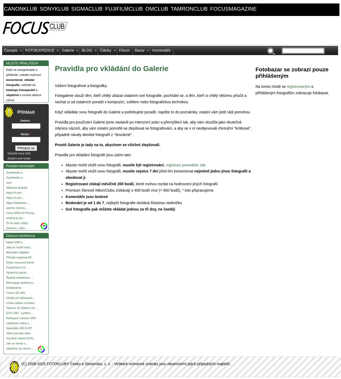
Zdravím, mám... (16, 228)
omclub (156, 9)
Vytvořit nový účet (18, 153)
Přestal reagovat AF (19, 257)
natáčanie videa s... (18, 323)
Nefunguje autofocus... (20, 282)
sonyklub (54, 9)
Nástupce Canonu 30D (21, 318)
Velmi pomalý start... (19, 333)
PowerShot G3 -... (17, 267)
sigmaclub (87, 9)
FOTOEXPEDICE (41, 51)
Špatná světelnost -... (20, 277)
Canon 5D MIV (15, 292)
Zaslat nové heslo (18, 158)
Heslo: (26, 134)
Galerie (69, 51)
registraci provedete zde (186, 165)
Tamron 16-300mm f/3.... (22, 308)
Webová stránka (16, 187)
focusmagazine (233, 9)
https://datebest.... (17, 202)
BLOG (88, 51)
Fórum (124, 50)
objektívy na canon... (19, 348)
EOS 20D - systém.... (20, 313)
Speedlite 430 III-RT (19, 328)
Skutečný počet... (17, 272)
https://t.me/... (15, 192)
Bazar (141, 51)
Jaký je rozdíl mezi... (19, 247)
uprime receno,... (17, 207)
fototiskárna (13, 287)
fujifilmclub (124, 9)
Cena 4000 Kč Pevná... (21, 213)
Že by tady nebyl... (18, 223)
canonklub (20, 9)
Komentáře (161, 50)
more (44, 225)
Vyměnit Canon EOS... (20, 338)
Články (107, 51)
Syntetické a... (15, 172)
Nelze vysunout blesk (20, 262)
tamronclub (189, 9)
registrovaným (299, 86)
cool (8, 182)
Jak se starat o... (17, 343)
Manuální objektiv (17, 252)
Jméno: (26, 120)
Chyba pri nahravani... (20, 297)
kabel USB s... (15, 242)
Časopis (12, 51)
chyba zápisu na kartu (20, 302)
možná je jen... (15, 218)
